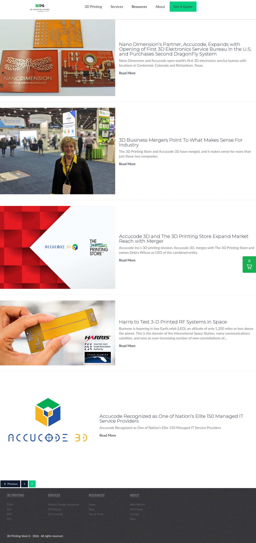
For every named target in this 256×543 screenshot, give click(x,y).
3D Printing (15, 495)
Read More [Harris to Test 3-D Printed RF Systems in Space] (127, 346)
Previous (10, 484)
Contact (134, 514)
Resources (96, 495)
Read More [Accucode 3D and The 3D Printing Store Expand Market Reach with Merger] (127, 260)
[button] (249, 264)
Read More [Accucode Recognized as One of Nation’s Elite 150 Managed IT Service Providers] (107, 435)
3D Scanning (55, 514)
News (92, 504)
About (134, 495)
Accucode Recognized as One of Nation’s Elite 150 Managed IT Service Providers (171, 418)
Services (54, 495)
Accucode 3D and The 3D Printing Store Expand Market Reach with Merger (184, 238)
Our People (136, 509)
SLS (9, 518)
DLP (9, 514)
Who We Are (137, 504)
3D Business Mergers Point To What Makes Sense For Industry (181, 142)
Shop (133, 518)
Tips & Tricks (96, 514)
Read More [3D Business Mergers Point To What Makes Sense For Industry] (127, 164)
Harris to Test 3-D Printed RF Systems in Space (173, 322)
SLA (9, 509)
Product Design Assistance (63, 504)
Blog (91, 509)
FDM (10, 504)
